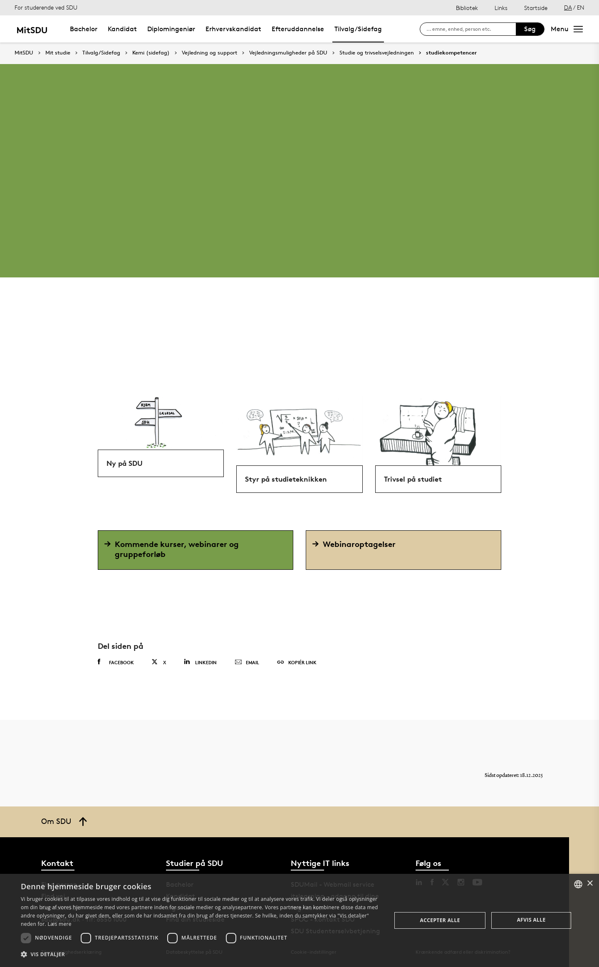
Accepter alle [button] (440, 920)
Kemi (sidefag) (151, 53)
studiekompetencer (451, 53)
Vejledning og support (209, 53)
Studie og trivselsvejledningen (376, 53)
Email (247, 662)
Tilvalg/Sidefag (358, 29)
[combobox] (578, 884)
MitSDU (24, 52)
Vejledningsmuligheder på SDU (288, 53)
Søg (530, 29)
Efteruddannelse (298, 29)
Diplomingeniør (171, 29)
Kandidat (122, 29)
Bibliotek (467, 7)
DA (568, 7)
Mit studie (57, 53)
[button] (201, 954)
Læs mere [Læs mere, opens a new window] (59, 923)
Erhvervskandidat (233, 29)
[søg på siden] (471, 29)
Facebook (116, 662)
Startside (535, 7)
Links (501, 7)
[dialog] (299, 920)
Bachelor (83, 29)
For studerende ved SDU (46, 7)
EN (580, 7)
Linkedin (200, 661)
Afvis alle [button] (531, 919)
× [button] (590, 883)
